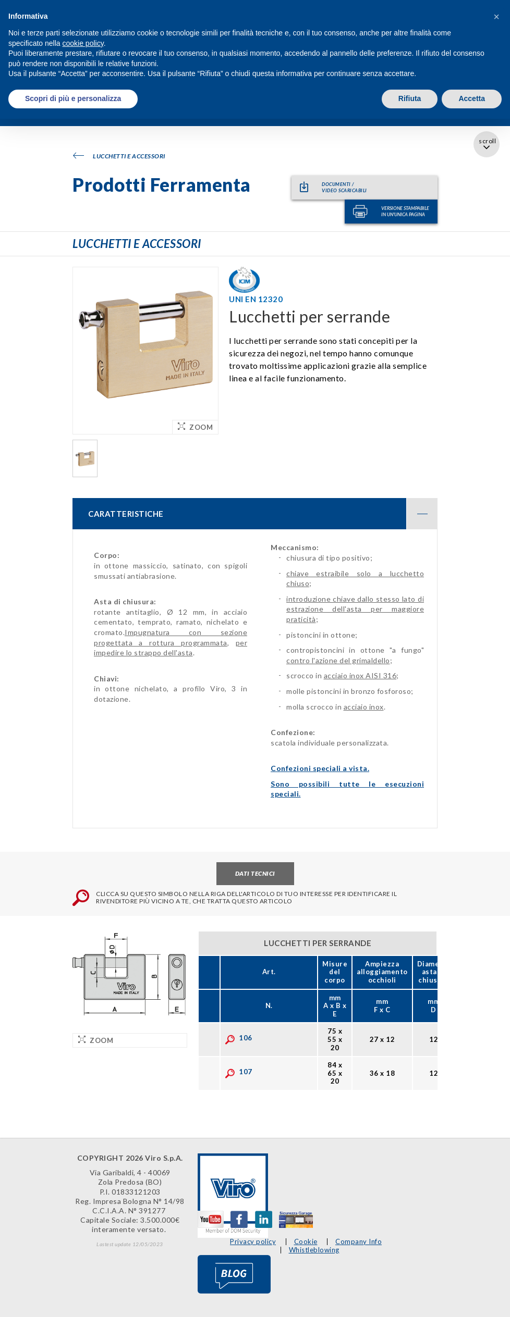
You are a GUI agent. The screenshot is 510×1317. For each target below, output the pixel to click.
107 (238, 1071)
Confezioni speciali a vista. (320, 768)
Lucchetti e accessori (119, 156)
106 (238, 1038)
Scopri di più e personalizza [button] (73, 98)
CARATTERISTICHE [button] (263, 513)
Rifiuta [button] (409, 98)
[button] (496, 16)
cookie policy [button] (83, 43)
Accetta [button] (471, 98)
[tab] (255, 513)
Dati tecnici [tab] (255, 873)
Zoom (195, 427)
